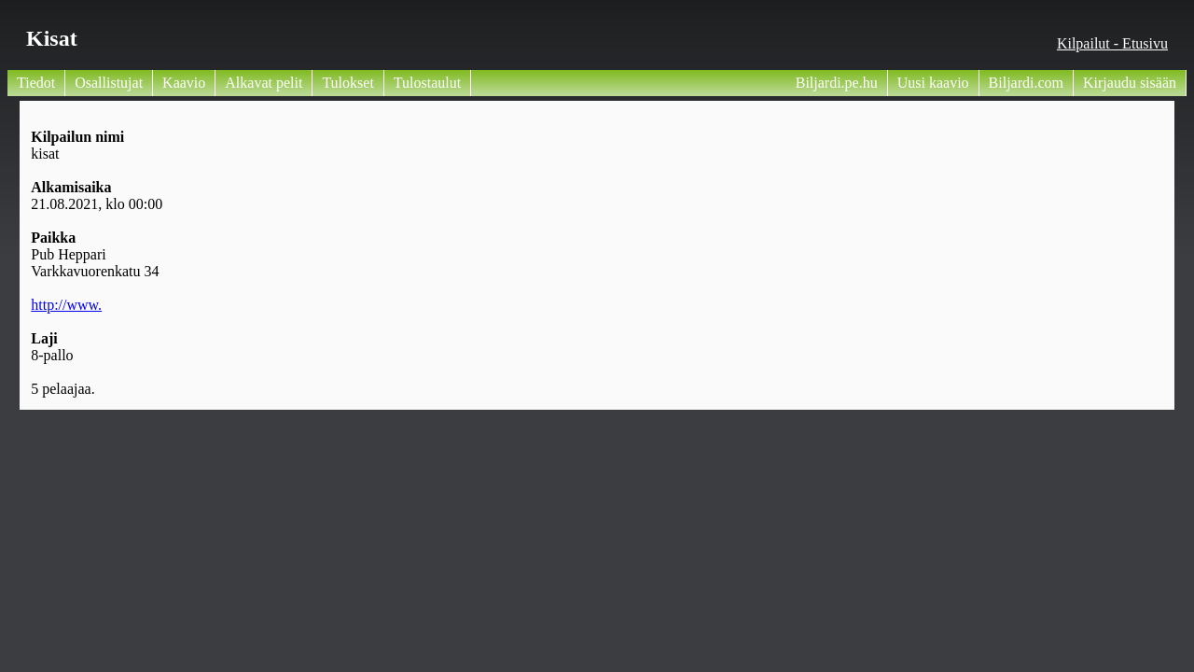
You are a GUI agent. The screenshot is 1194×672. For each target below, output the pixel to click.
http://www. (66, 305)
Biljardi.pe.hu (837, 83)
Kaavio (183, 83)
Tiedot (36, 83)
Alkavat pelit (263, 83)
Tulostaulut (427, 83)
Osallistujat (109, 83)
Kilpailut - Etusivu (1112, 43)
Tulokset (347, 83)
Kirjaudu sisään (1129, 83)
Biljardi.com (1026, 83)
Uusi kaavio (933, 83)
